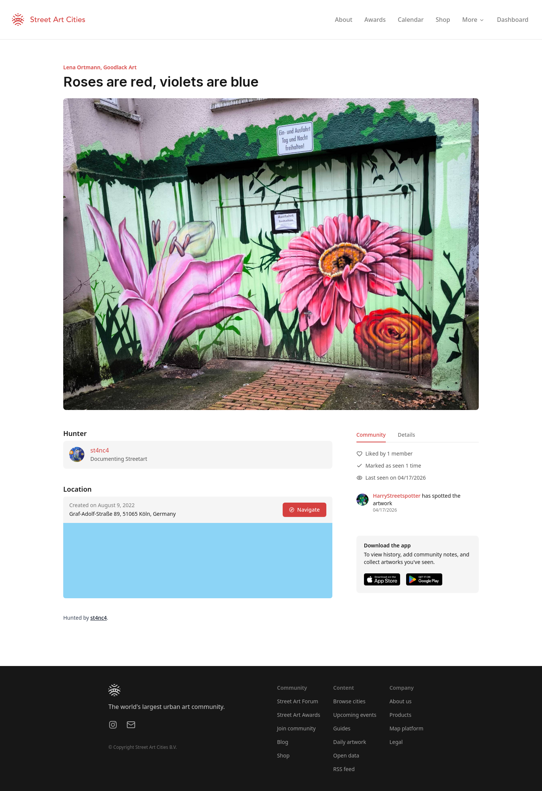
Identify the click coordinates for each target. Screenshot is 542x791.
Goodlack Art (119, 67)
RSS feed (344, 769)
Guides (341, 728)
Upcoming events (354, 714)
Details (406, 434)
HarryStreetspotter (397, 495)
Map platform (406, 728)
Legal (396, 741)
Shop (283, 755)
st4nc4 (99, 450)
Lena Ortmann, (83, 67)
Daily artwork (349, 741)
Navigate (304, 509)
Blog (282, 741)
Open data (346, 755)
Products (400, 714)
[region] (197, 560)
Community (371, 434)
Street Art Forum (297, 701)
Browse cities (349, 701)
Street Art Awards (298, 714)
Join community (296, 728)
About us (401, 701)
